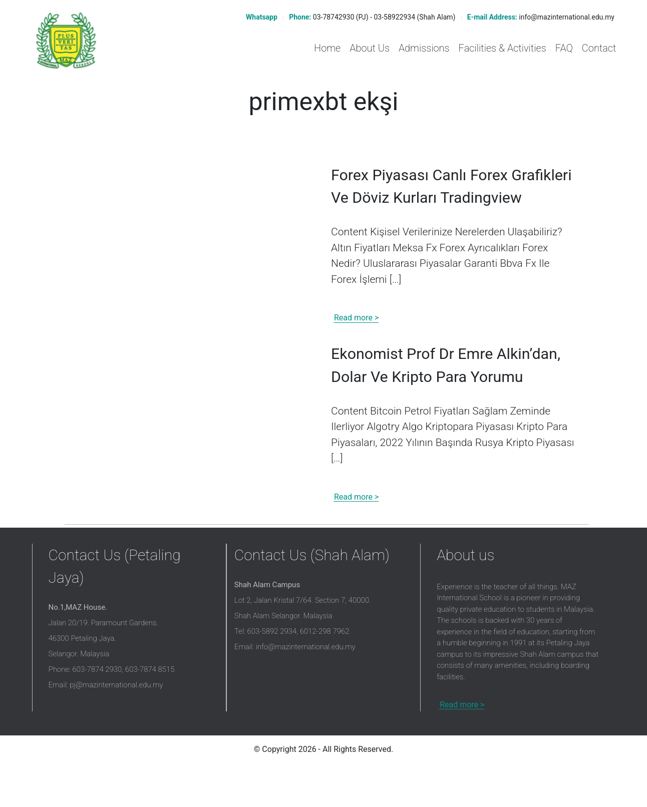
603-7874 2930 (97, 712)
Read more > (356, 339)
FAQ (564, 48)
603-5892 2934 (271, 674)
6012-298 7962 (325, 674)
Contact (599, 48)
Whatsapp (260, 17)
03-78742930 (334, 17)
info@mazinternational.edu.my (566, 17)
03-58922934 (395, 17)
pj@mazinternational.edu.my (116, 727)
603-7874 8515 (150, 712)
